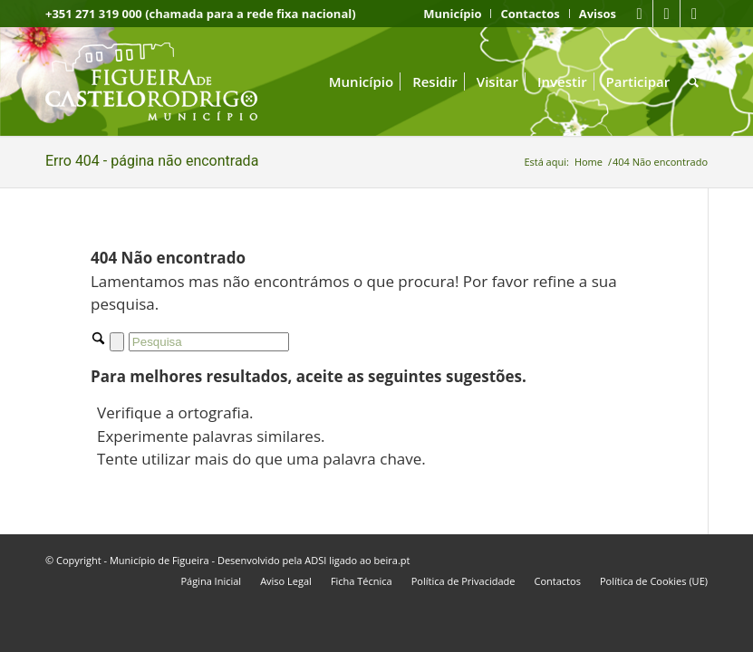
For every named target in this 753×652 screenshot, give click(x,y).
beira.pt (392, 560)
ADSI (315, 560)
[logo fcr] (165, 81)
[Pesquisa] (693, 81)
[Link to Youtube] (666, 13)
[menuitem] (452, 13)
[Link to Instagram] (694, 13)
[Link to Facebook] (639, 13)
